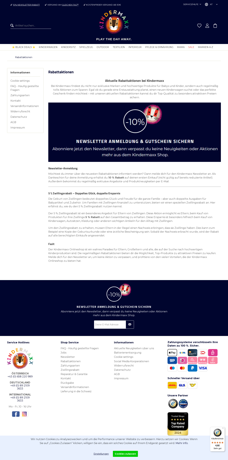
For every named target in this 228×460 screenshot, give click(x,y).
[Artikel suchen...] (30, 25)
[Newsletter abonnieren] (130, 325)
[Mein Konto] (207, 25)
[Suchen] (12, 25)
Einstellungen (101, 453)
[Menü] (223, 429)
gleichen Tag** (70, 4)
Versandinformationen (24, 106)
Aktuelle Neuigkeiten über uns (134, 348)
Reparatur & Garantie (74, 374)
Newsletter (68, 356)
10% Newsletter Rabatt (26, 4)
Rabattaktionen (71, 361)
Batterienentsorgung (127, 352)
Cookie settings (20, 80)
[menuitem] (30, 25)
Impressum (17, 127)
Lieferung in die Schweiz (76, 391)
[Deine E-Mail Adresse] (114, 324)
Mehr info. (182, 443)
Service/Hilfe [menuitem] (191, 4)
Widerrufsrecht (20, 111)
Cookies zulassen (125, 453)
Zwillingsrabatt (70, 369)
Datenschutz (18, 116)
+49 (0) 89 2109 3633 (20, 387)
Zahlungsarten (20, 95)
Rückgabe (67, 382)
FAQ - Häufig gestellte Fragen (24, 88)
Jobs (63, 352)
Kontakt (15, 100)
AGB (13, 122)
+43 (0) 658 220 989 (20, 376)
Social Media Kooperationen (131, 361)
